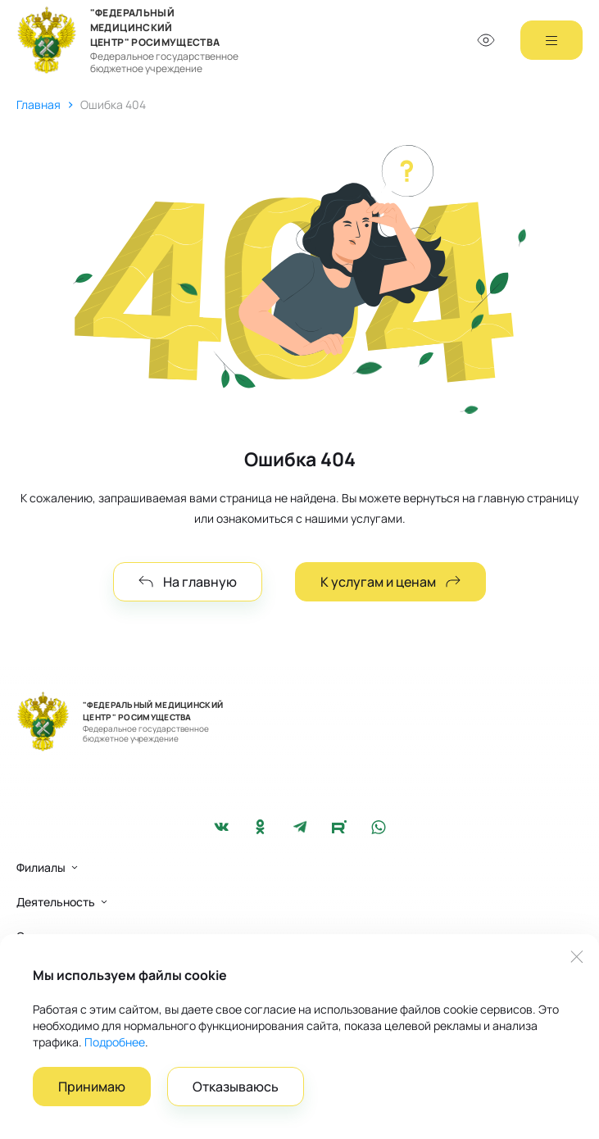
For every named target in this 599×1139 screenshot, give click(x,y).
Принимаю (91, 1087)
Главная (38, 104)
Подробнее (114, 1042)
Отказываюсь (236, 1087)
